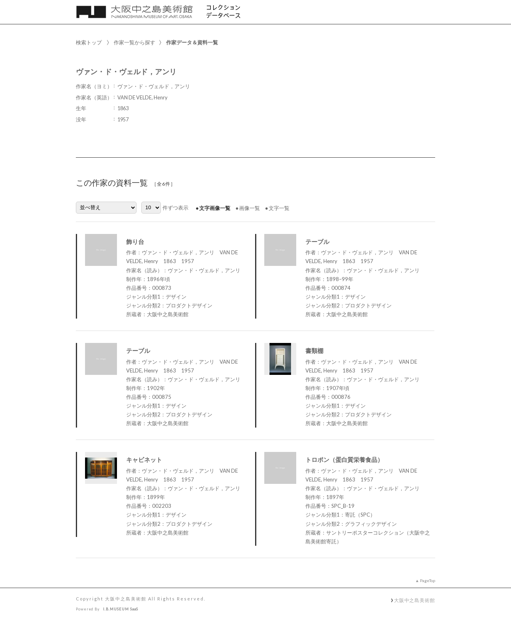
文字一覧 (279, 208)
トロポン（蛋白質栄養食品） (344, 459)
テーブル (317, 241)
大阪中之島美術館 (414, 600)
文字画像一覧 (214, 208)
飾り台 (135, 241)
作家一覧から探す (134, 42)
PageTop (427, 580)
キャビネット (144, 459)
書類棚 (314, 350)
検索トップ (89, 42)
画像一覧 (249, 208)
